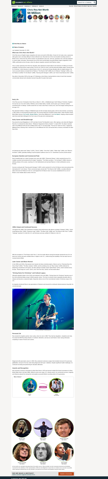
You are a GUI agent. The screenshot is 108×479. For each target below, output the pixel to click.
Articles (41, 6)
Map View (89, 6)
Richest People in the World (80, 6)
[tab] (43, 43)
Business (20, 6)
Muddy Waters (34, 114)
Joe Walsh (57, 114)
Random (94, 6)
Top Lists (71, 6)
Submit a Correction (66, 474)
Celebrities (27, 6)
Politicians (35, 6)
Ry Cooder (26, 114)
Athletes (14, 6)
